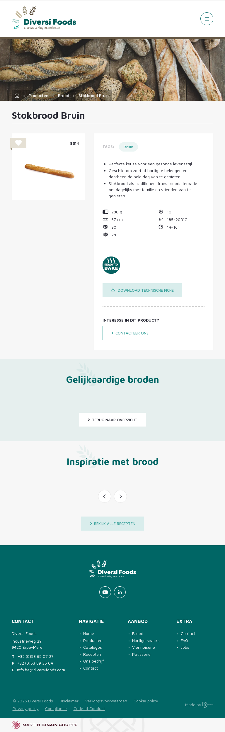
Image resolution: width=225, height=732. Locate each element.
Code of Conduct (89, 708)
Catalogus (92, 647)
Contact (90, 667)
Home (88, 633)
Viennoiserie (143, 647)
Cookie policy (146, 700)
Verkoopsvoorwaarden (106, 700)
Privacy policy (26, 708)
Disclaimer (69, 700)
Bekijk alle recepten (112, 523)
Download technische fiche (142, 290)
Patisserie (141, 654)
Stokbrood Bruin (94, 95)
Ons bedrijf (93, 660)
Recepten (92, 654)
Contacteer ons (130, 333)
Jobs (185, 647)
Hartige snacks (146, 640)
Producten (38, 95)
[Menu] (206, 18)
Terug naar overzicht (112, 419)
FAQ (184, 640)
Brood (63, 95)
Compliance (56, 708)
